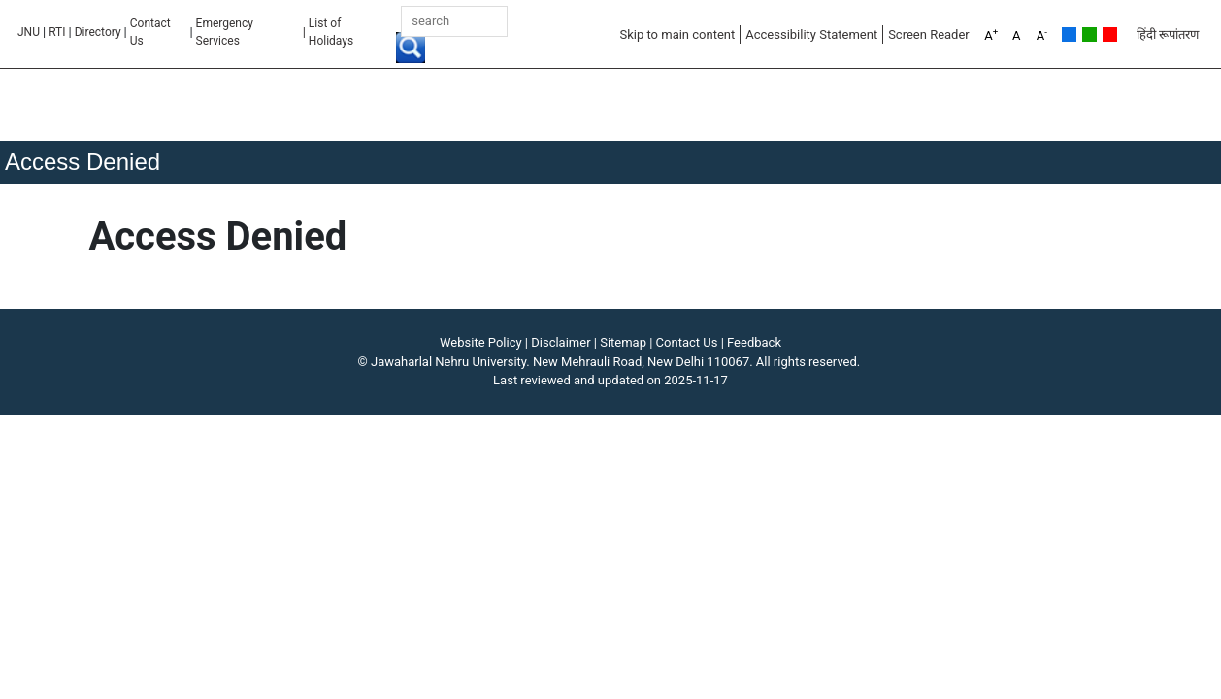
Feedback (754, 342)
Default (1069, 34)
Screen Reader (929, 34)
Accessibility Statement (811, 34)
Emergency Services (224, 32)
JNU (28, 32)
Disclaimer (560, 342)
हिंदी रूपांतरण (1168, 34)
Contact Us (150, 32)
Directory (98, 32)
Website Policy (481, 342)
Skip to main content (677, 34)
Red (1110, 34)
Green (1089, 34)
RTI (57, 32)
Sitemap (623, 342)
